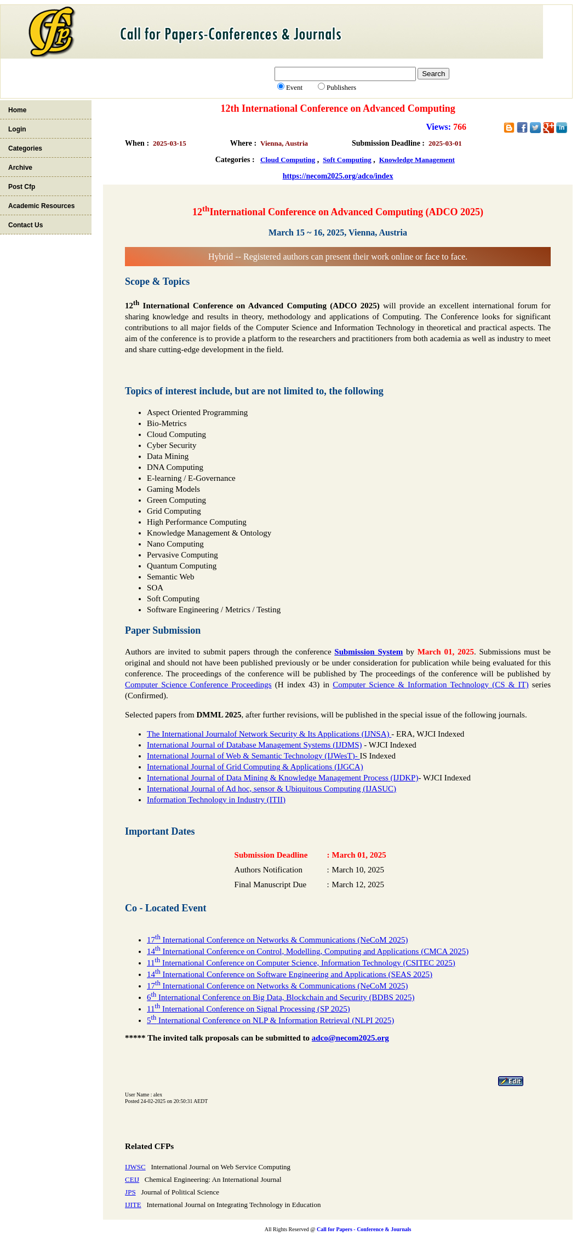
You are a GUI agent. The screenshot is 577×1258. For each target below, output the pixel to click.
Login (17, 129)
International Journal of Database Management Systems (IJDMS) (254, 744)
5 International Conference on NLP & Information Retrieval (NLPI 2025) (270, 1020)
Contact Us (25, 225)
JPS (130, 1192)
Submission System (368, 651)
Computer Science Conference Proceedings (198, 684)
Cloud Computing (287, 160)
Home (17, 110)
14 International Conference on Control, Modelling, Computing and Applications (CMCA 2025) (308, 951)
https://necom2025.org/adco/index (338, 176)
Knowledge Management (417, 160)
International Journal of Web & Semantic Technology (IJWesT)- (253, 755)
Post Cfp (21, 187)
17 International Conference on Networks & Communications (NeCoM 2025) (277, 939)
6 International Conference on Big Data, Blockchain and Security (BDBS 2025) (280, 997)
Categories (25, 148)
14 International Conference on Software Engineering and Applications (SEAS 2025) (289, 974)
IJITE (133, 1204)
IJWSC (135, 1167)
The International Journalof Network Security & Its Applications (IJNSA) (269, 733)
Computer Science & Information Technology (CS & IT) (430, 684)
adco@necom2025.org (350, 1037)
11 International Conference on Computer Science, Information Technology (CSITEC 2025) (301, 962)
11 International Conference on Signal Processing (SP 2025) (248, 1008)
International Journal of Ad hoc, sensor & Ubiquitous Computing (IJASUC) (271, 788)
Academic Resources (41, 206)
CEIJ (132, 1179)
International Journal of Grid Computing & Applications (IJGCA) (255, 766)
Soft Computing (347, 160)
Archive (20, 167)
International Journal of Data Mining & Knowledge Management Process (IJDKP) (282, 777)
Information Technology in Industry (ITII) (216, 799)
